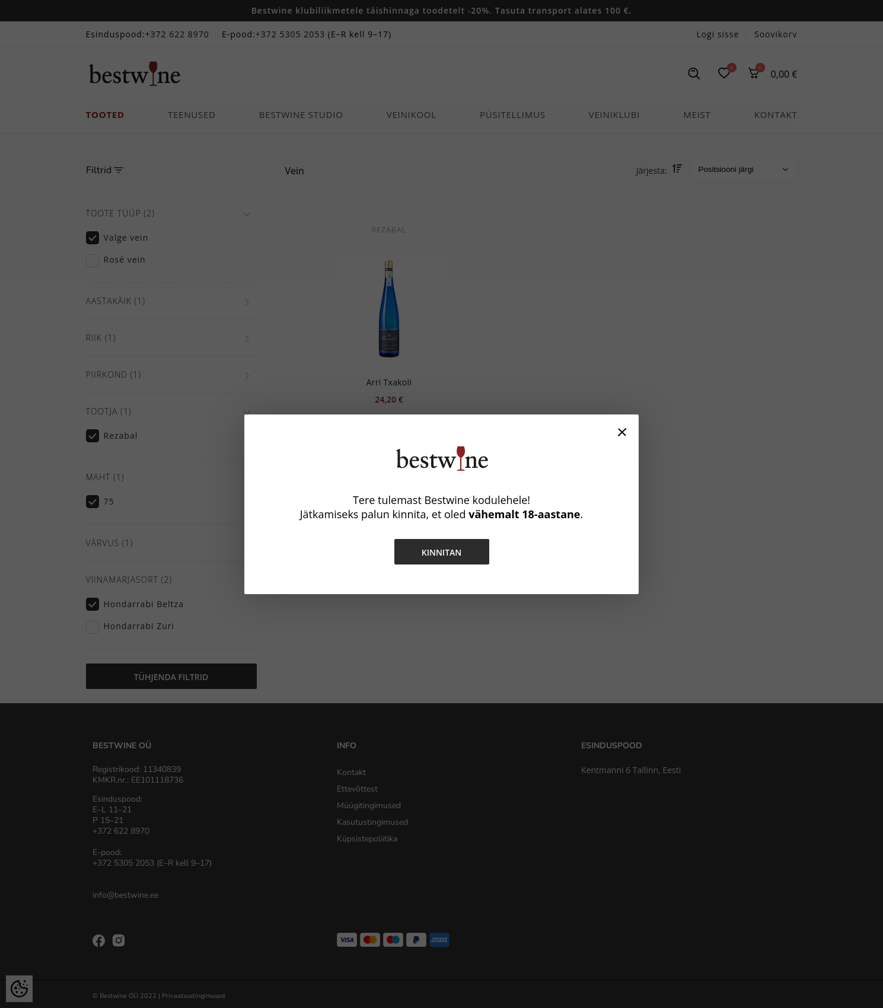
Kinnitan (442, 552)
